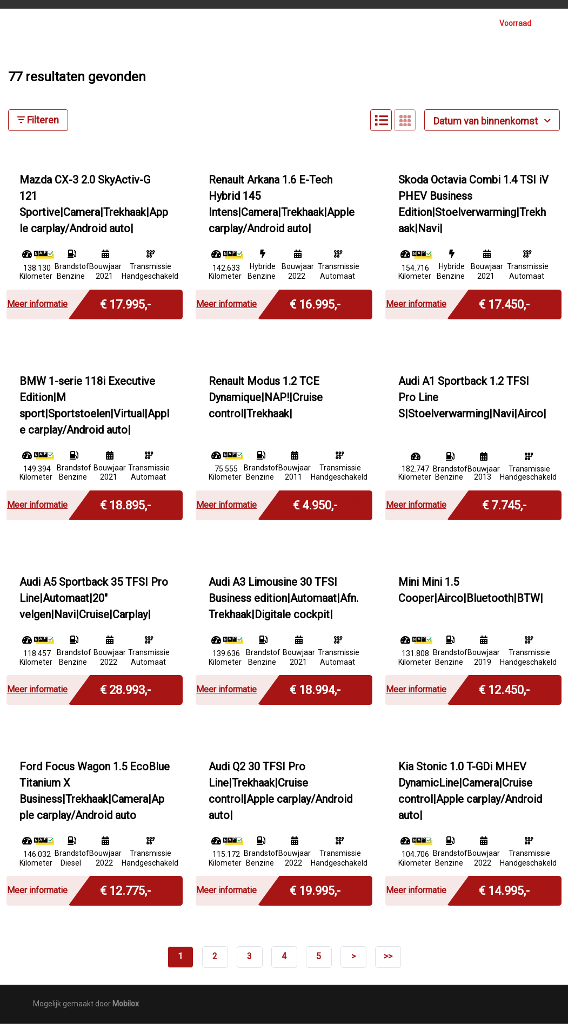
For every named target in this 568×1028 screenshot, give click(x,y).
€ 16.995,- (315, 308)
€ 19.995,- (315, 894)
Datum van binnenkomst (492, 125)
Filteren (38, 124)
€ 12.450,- (504, 693)
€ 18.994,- (315, 693)
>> (388, 961)
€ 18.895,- (125, 508)
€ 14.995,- (504, 894)
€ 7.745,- (504, 508)
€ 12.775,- (125, 894)
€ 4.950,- (315, 508)
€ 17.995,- (125, 308)
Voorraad (515, 23)
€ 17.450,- (504, 308)
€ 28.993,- (125, 693)
